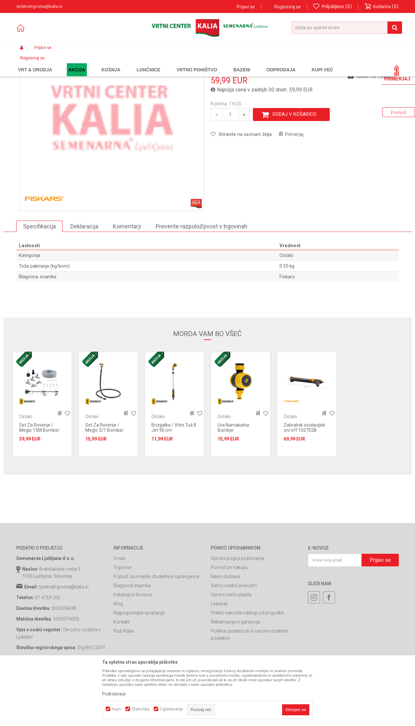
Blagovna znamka (131, 641)
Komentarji (127, 281)
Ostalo (167, 63)
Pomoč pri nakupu (229, 622)
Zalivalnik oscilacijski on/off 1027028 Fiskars (304, 485)
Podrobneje (114, 693)
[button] (347, 27)
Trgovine (122, 622)
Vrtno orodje (104, 63)
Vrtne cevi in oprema (138, 63)
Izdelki (64, 63)
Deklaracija (84, 281)
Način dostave (225, 632)
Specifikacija (39, 281)
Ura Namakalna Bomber (233, 483)
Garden (81, 63)
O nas (119, 613)
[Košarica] (381, 6)
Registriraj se (287, 6)
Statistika (140, 709)
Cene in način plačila (231, 650)
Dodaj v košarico (294, 170)
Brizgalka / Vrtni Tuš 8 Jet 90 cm (173, 483)
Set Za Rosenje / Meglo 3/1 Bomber (104, 483)
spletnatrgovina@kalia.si (64, 642)
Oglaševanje (171, 709)
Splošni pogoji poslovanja (237, 613)
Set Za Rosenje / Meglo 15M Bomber (39, 483)
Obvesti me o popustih (376, 132)
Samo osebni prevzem (234, 641)
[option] (112, 174)
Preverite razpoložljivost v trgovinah (201, 281)
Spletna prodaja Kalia (34, 63)
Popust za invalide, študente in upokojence (156, 632)
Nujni (116, 709)
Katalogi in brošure (132, 650)
